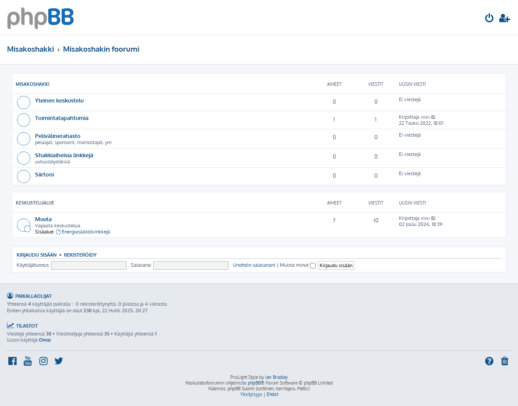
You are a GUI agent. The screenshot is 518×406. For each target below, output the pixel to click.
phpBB (254, 382)
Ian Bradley (276, 377)
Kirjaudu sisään (36, 255)
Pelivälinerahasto (58, 135)
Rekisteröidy (80, 255)
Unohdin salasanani (254, 265)
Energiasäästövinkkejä (83, 232)
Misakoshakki (32, 84)
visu (425, 117)
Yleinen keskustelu (59, 100)
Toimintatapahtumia (61, 117)
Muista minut (298, 265)
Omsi (45, 340)
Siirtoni (44, 174)
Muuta (43, 218)
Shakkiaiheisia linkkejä (64, 155)
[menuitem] (489, 19)
